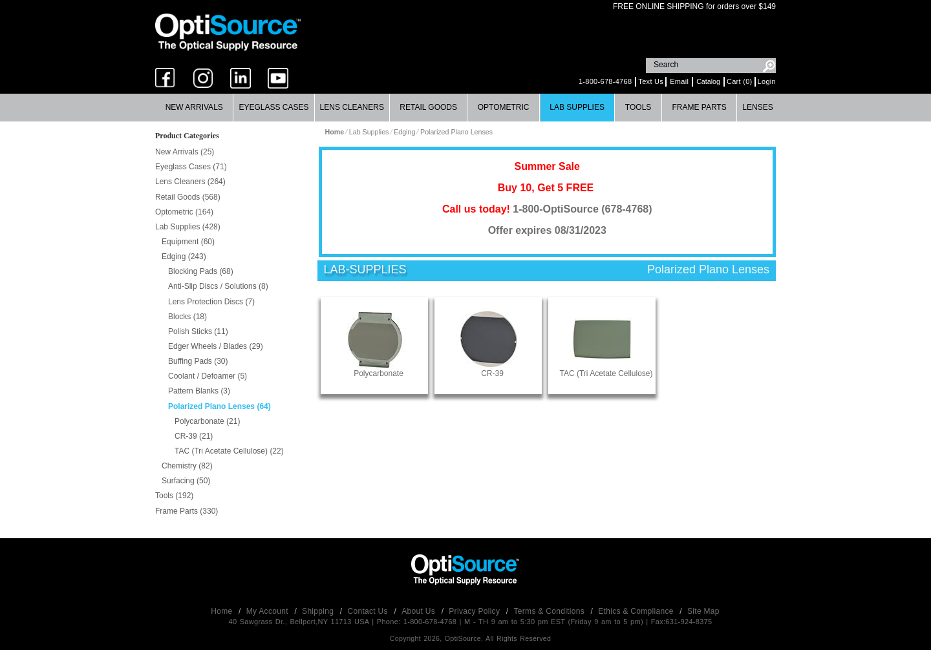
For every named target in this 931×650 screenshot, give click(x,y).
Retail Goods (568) (187, 197)
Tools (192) (174, 495)
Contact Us (369, 611)
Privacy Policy (475, 611)
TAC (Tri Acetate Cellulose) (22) (229, 451)
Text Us (650, 81)
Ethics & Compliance (637, 611)
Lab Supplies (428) (187, 226)
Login (767, 81)
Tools (638, 107)
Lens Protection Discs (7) (211, 301)
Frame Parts (699, 107)
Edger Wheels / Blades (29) (215, 346)
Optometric (504, 107)
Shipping (319, 611)
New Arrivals (194, 107)
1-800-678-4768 (605, 81)
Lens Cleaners (352, 107)
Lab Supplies (577, 107)
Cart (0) (740, 81)
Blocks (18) (187, 316)
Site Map (703, 611)
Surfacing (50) (186, 480)
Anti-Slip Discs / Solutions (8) (218, 286)
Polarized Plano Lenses (456, 132)
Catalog (708, 81)
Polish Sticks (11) (198, 331)
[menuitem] (194, 107)
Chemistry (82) (187, 465)
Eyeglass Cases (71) (191, 166)
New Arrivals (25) (184, 151)
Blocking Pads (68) (200, 271)
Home (223, 611)
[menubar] (464, 107)
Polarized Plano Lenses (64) (219, 406)
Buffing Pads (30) (198, 361)
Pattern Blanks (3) (199, 390)
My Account (268, 611)
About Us (419, 611)
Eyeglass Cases (273, 107)
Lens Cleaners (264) (190, 181)
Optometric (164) (184, 211)
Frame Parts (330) (186, 511)
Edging (404, 132)
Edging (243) (184, 256)
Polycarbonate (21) (207, 421)
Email (679, 81)
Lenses (757, 107)
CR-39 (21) (194, 436)
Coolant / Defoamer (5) (207, 376)
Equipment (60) (188, 241)
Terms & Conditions (550, 611)
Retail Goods (428, 107)
